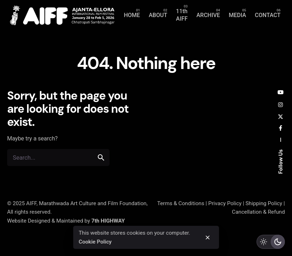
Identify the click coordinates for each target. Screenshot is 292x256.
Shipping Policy (263, 203)
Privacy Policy (225, 203)
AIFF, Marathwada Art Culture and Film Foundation (86, 203)
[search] (101, 157)
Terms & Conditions (180, 203)
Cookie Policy (95, 242)
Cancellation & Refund (258, 212)
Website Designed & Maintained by (66, 221)
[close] (207, 237)
